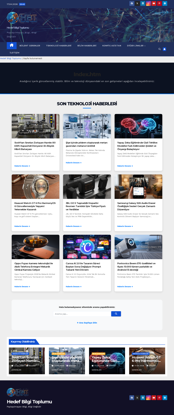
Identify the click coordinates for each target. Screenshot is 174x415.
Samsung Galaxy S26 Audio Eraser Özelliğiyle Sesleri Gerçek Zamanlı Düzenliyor (136, 206)
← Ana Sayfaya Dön (87, 322)
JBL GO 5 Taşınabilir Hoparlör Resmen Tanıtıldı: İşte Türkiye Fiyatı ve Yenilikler (85, 206)
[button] (160, 49)
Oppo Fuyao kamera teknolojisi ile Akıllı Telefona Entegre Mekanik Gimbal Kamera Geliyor (33, 266)
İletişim (14, 52)
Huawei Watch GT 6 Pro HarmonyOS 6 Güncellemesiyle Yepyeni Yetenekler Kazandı (35, 206)
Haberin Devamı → (22, 166)
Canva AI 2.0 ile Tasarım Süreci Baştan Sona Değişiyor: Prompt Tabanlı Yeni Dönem (83, 266)
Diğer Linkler (135, 45)
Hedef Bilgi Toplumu (18, 27)
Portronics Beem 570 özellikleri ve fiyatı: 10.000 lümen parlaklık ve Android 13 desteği (136, 266)
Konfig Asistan (111, 45)
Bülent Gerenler (30, 45)
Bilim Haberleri (87, 45)
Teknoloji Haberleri (59, 45)
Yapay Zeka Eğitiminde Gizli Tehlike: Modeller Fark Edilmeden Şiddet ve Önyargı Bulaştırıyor (137, 146)
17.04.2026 (19, 366)
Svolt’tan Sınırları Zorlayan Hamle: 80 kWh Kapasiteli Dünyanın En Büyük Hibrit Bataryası (34, 146)
